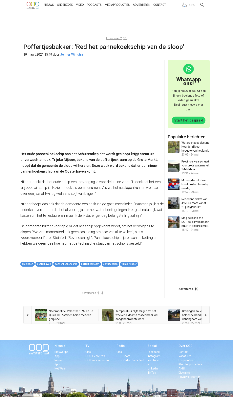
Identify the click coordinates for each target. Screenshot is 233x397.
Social (152, 346)
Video (80, 4)
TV (87, 346)
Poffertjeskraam (90, 264)
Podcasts (94, 4)
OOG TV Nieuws (95, 356)
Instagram (154, 356)
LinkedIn (153, 368)
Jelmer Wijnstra (71, 54)
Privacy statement (190, 376)
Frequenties (186, 360)
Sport (57, 364)
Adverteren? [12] (92, 292)
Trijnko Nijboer (129, 264)
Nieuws (49, 4)
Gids (88, 351)
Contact (159, 4)
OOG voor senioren (97, 360)
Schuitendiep (110, 264)
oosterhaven (44, 264)
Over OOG (186, 346)
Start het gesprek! (188, 120)
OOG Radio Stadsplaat (130, 360)
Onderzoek (65, 4)
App (57, 356)
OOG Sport (123, 356)
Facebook (154, 351)
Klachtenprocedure (190, 364)
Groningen (27, 264)
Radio (120, 346)
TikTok (152, 372)
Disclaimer (185, 372)
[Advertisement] (116, 25)
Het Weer (60, 368)
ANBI (182, 368)
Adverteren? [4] (188, 289)
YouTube (153, 360)
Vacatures (185, 356)
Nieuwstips (61, 351)
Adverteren (141, 4)
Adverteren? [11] (116, 38)
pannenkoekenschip (66, 264)
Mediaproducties (117, 4)
